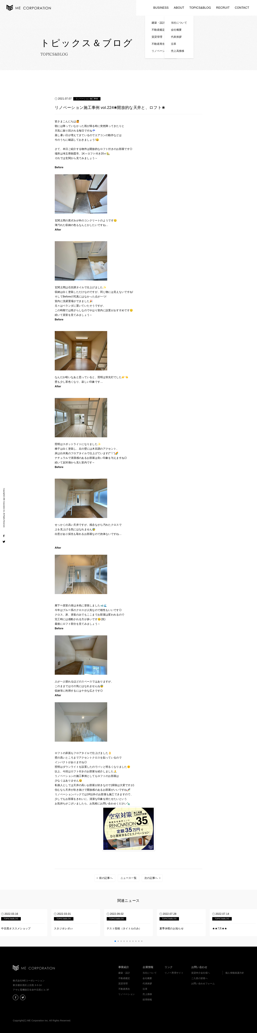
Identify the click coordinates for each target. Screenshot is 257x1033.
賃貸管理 (123, 983)
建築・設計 (124, 973)
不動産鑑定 (124, 978)
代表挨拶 (147, 983)
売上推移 (147, 994)
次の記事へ (151, 878)
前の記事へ (106, 878)
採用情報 (147, 999)
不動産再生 (124, 989)
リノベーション (126, 994)
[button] (115, 941)
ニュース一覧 (128, 878)
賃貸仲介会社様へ (200, 973)
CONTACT (242, 7)
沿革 (145, 989)
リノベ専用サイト (174, 973)
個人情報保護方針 (234, 973)
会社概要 (147, 978)
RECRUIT (223, 7)
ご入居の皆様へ (199, 978)
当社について (150, 973)
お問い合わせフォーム (203, 983)
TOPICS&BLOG (200, 7)
